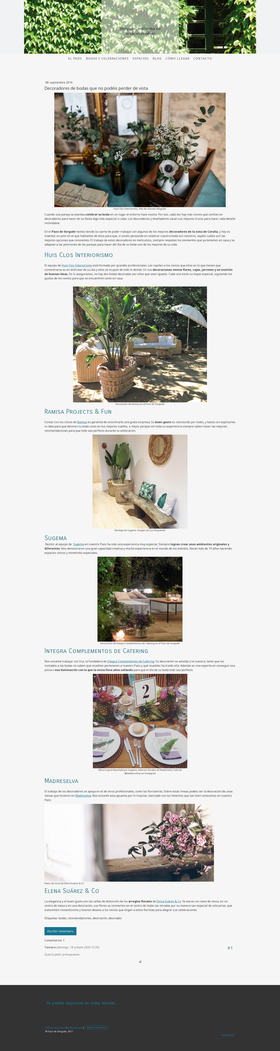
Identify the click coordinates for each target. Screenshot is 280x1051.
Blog (157, 58)
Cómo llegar (177, 58)
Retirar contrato (96, 1027)
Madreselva (83, 796)
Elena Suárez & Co (169, 901)
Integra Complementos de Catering (130, 661)
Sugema (78, 544)
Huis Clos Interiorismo (77, 265)
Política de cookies (55, 1027)
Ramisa (82, 422)
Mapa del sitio (75, 1027)
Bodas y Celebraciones (107, 58)
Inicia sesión (228, 1034)
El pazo (75, 58)
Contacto (202, 58)
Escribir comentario (60, 931)
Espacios (141, 58)
